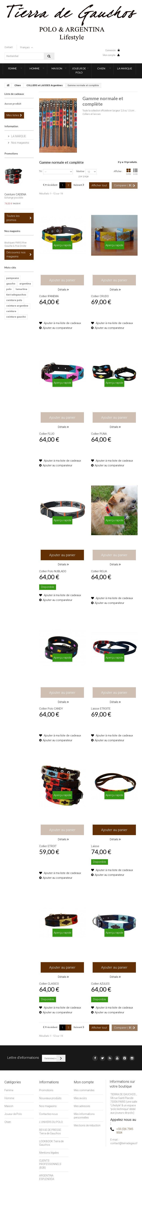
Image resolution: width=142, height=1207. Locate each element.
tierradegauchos (16, 294)
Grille (128, 171)
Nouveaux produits (50, 1098)
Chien (101, 68)
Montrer (80, 171)
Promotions (11, 153)
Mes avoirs (80, 1098)
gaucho (10, 283)
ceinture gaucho (16, 316)
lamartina (21, 289)
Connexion (112, 50)
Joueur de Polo (79, 70)
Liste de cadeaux (14, 93)
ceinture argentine (17, 305)
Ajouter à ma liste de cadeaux (62, 323)
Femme (12, 68)
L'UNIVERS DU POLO (51, 1121)
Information (11, 126)
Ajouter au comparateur (57, 328)
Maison (57, 68)
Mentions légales (49, 1152)
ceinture (11, 311)
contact (8, 47)
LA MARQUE (124, 68)
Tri (40, 171)
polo (8, 289)
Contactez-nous (48, 1114)
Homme (35, 68)
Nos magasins (20, 142)
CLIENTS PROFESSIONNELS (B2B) (50, 1164)
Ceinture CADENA (15, 194)
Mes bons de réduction (87, 1125)
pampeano (12, 278)
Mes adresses (82, 1106)
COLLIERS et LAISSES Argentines (44, 85)
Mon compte (111, 55)
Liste (135, 171)
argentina (25, 283)
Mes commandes (84, 1090)
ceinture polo (14, 300)
